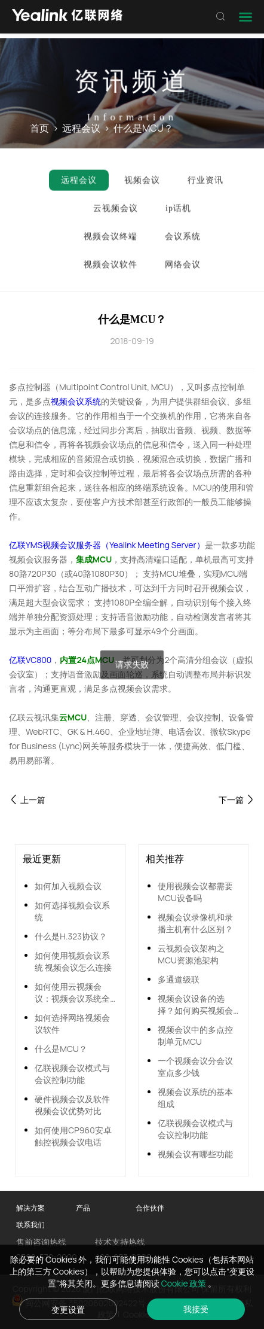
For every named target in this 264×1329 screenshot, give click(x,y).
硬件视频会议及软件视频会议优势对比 (72, 1105)
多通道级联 (178, 979)
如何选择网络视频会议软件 (72, 1023)
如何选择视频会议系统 (72, 911)
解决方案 (30, 1208)
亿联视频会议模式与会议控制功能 (72, 1073)
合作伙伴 (150, 1208)
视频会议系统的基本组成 (195, 1097)
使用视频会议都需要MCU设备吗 (195, 892)
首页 (39, 128)
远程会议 (81, 128)
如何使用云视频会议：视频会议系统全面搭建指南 (72, 993)
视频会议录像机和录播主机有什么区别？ (195, 923)
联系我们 (30, 1224)
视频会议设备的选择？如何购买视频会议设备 (195, 1005)
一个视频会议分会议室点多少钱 (195, 1066)
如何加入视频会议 (68, 886)
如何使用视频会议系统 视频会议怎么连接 (73, 961)
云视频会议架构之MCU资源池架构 (191, 954)
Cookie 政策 (184, 1283)
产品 (83, 1208)
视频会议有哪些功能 (195, 1154)
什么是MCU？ (61, 1048)
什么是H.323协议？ (71, 936)
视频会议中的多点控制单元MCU (195, 1035)
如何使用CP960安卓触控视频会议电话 (73, 1136)
